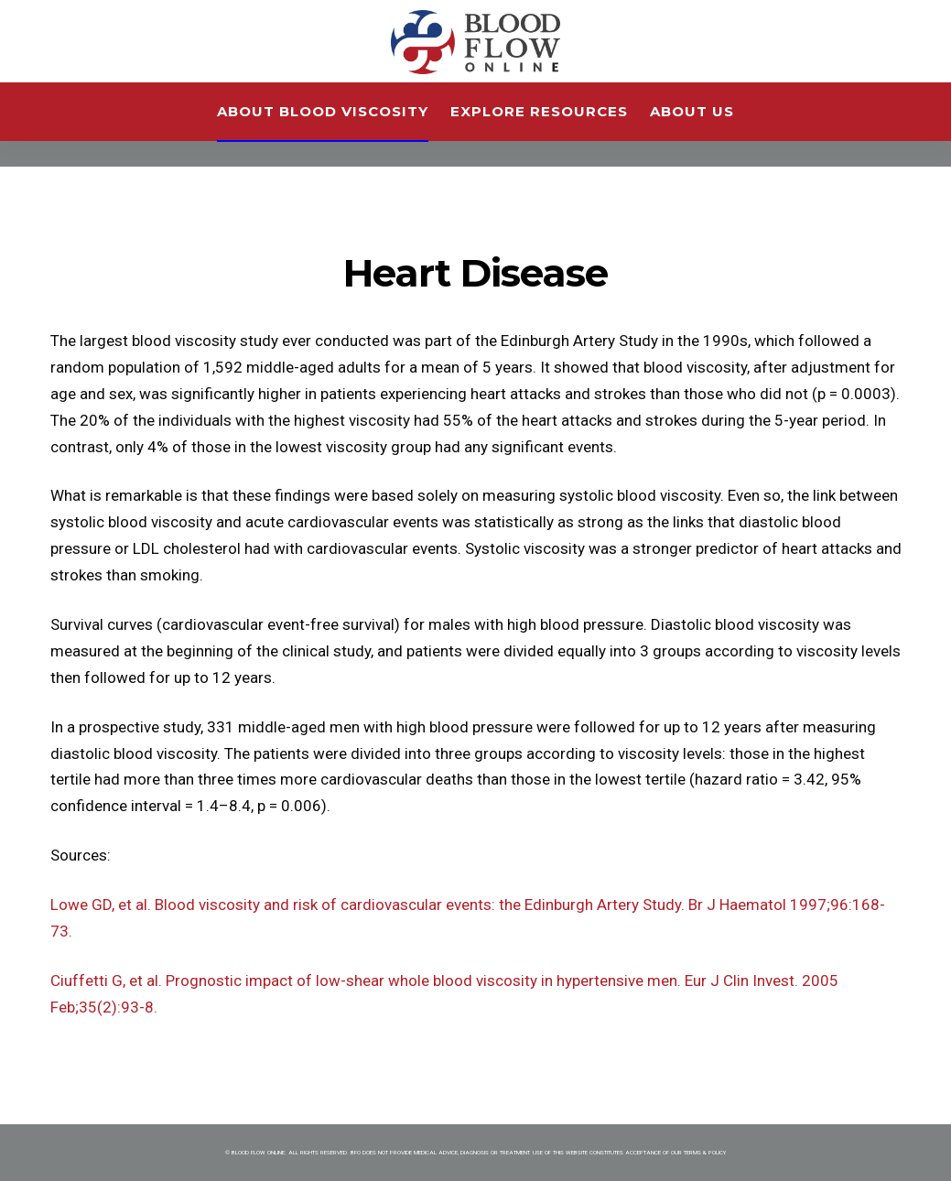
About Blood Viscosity (322, 111)
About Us (692, 111)
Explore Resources (539, 111)
